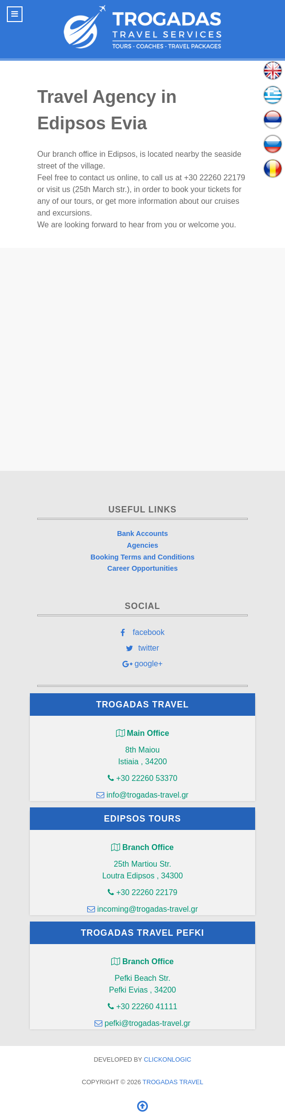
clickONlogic (167, 1059)
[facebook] (142, 632)
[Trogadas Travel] (142, 27)
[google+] (142, 664)
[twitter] (142, 648)
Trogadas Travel (172, 1082)
